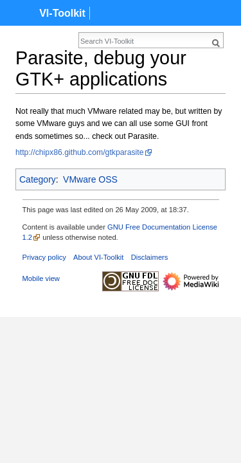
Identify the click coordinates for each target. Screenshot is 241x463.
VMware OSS (90, 179)
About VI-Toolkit (98, 257)
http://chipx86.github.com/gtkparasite (79, 152)
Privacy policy (44, 257)
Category (37, 179)
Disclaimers (149, 257)
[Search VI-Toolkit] (94, 41)
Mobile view (41, 278)
